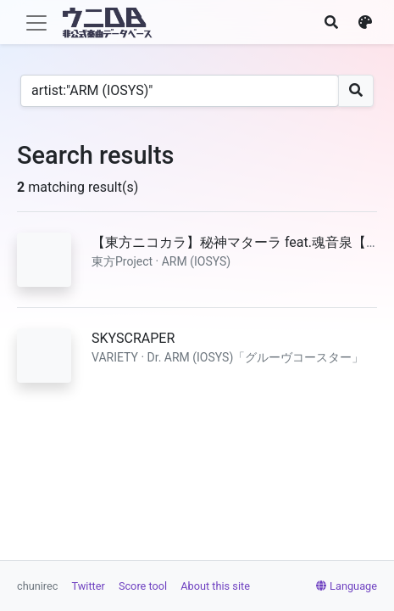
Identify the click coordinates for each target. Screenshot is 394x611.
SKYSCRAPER (133, 338)
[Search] (179, 91)
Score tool (143, 586)
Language (346, 586)
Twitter (88, 586)
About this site (215, 586)
